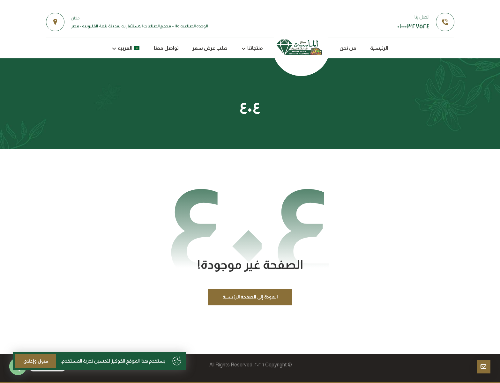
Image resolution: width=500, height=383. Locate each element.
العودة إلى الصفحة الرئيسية (250, 296)
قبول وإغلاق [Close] (35, 361)
